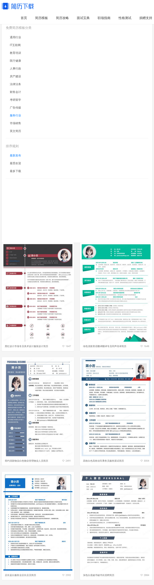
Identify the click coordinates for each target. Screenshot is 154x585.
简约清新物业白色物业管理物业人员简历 (26, 460)
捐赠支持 (145, 18)
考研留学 (15, 99)
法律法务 (15, 84)
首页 (24, 18)
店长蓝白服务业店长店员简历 (20, 575)
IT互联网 (15, 45)
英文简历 (15, 131)
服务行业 (15, 115)
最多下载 (15, 171)
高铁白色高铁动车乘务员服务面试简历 (103, 460)
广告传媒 (15, 107)
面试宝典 (83, 18)
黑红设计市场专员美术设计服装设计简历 (26, 346)
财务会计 (15, 92)
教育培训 (15, 52)
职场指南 (104, 18)
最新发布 (15, 155)
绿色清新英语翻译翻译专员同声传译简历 (104, 346)
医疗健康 (15, 60)
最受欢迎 (15, 163)
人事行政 (15, 68)
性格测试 (125, 18)
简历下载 (18, 6)
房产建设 (15, 76)
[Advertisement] (77, 210)
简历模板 (41, 18)
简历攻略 (62, 18)
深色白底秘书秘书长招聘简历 (98, 575)
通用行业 (15, 37)
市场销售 (15, 123)
